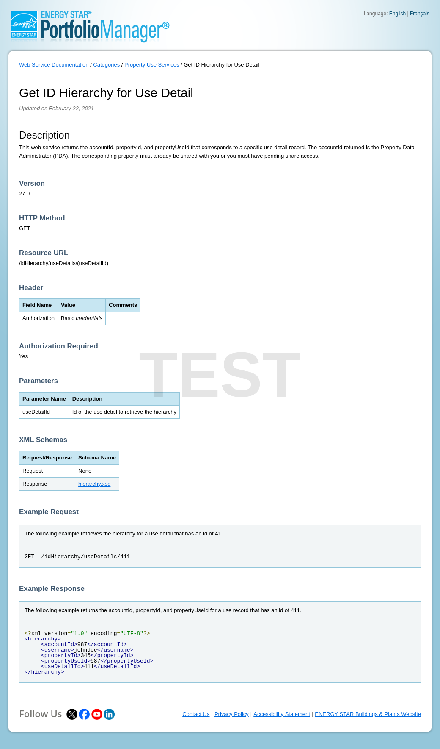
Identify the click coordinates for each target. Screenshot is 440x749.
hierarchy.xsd (94, 484)
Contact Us (195, 714)
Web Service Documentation (54, 64)
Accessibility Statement (281, 714)
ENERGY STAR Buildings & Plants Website (368, 714)
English (397, 14)
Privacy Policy (231, 714)
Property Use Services (151, 64)
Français (419, 14)
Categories (106, 64)
